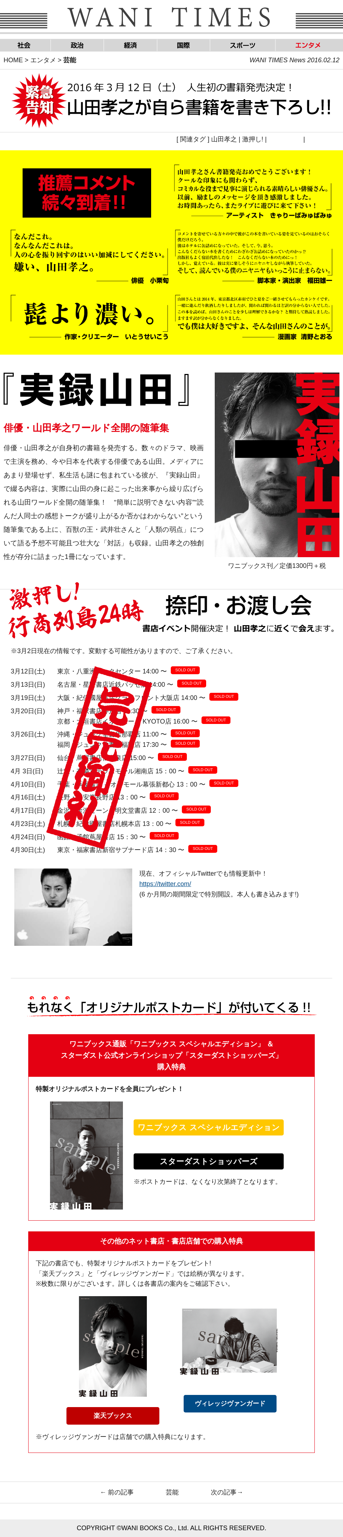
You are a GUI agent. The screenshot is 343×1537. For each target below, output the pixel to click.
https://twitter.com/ (165, 883)
